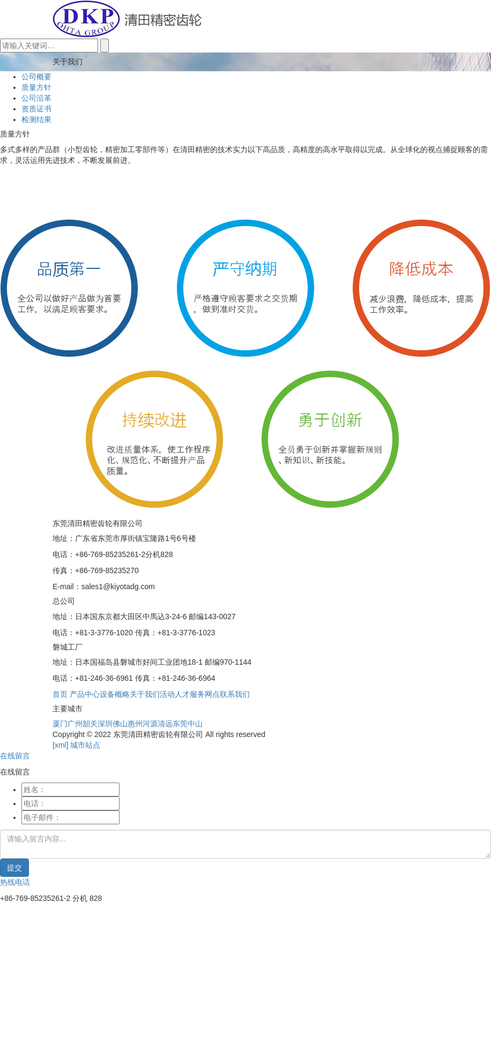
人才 (182, 694)
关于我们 (145, 694)
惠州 (135, 723)
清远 (165, 723)
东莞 (180, 723)
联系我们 (235, 694)
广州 (75, 723)
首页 (60, 694)
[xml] (61, 745)
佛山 (120, 723)
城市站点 (85, 745)
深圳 (105, 723)
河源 (150, 723)
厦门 (60, 723)
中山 (195, 723)
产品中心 (85, 694)
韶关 (90, 723)
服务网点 (205, 694)
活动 (167, 694)
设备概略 (115, 694)
